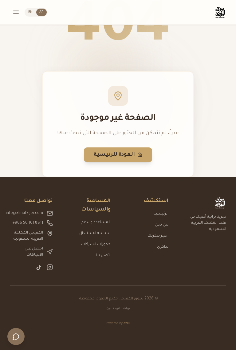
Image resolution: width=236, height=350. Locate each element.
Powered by (118, 323)
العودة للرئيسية (118, 155)
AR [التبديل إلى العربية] (41, 12)
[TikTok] (39, 267)
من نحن (161, 225)
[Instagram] (50, 267)
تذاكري (162, 247)
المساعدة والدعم (96, 222)
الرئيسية (161, 214)
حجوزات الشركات (96, 244)
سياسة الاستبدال (95, 233)
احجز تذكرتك (158, 236)
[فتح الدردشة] (16, 336)
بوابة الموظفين (118, 308)
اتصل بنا (103, 255)
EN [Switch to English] (30, 12)
